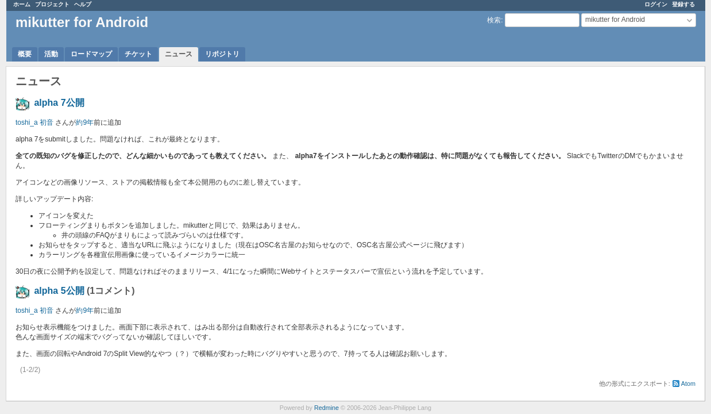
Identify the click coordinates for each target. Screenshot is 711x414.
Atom (688, 383)
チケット (138, 54)
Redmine (326, 407)
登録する (683, 4)
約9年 (85, 122)
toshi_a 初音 (34, 122)
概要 (25, 54)
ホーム (21, 4)
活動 (51, 54)
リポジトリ (222, 54)
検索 (494, 20)
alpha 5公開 (59, 291)
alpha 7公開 (59, 103)
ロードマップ (91, 54)
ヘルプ (82, 4)
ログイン (655, 4)
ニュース (178, 54)
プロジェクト (52, 4)
